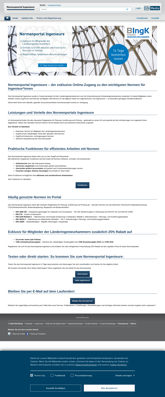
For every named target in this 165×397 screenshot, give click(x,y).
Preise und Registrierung (48, 18)
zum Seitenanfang (82, 317)
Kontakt (155, 18)
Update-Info (27, 18)
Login (138, 8)
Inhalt (15, 18)
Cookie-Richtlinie (118, 364)
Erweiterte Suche (55, 5)
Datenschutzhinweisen (86, 364)
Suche (43, 5)
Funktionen (142, 18)
